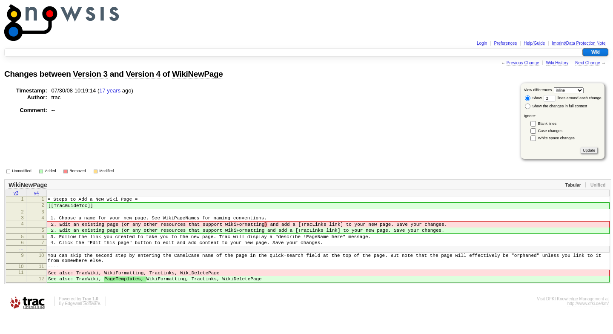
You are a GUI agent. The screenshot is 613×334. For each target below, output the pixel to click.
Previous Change (523, 62)
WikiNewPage (197, 73)
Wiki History (557, 62)
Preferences (505, 43)
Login (482, 43)
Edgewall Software (82, 322)
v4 (36, 193)
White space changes (556, 138)
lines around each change (573, 98)
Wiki (595, 52)
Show (533, 98)
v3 (16, 193)
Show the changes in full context (556, 106)
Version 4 (143, 73)
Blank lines (547, 123)
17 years (109, 90)
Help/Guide (534, 43)
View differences (538, 90)
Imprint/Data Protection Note (578, 43)
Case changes (550, 131)
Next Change (587, 62)
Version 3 (90, 73)
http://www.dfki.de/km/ (588, 322)
